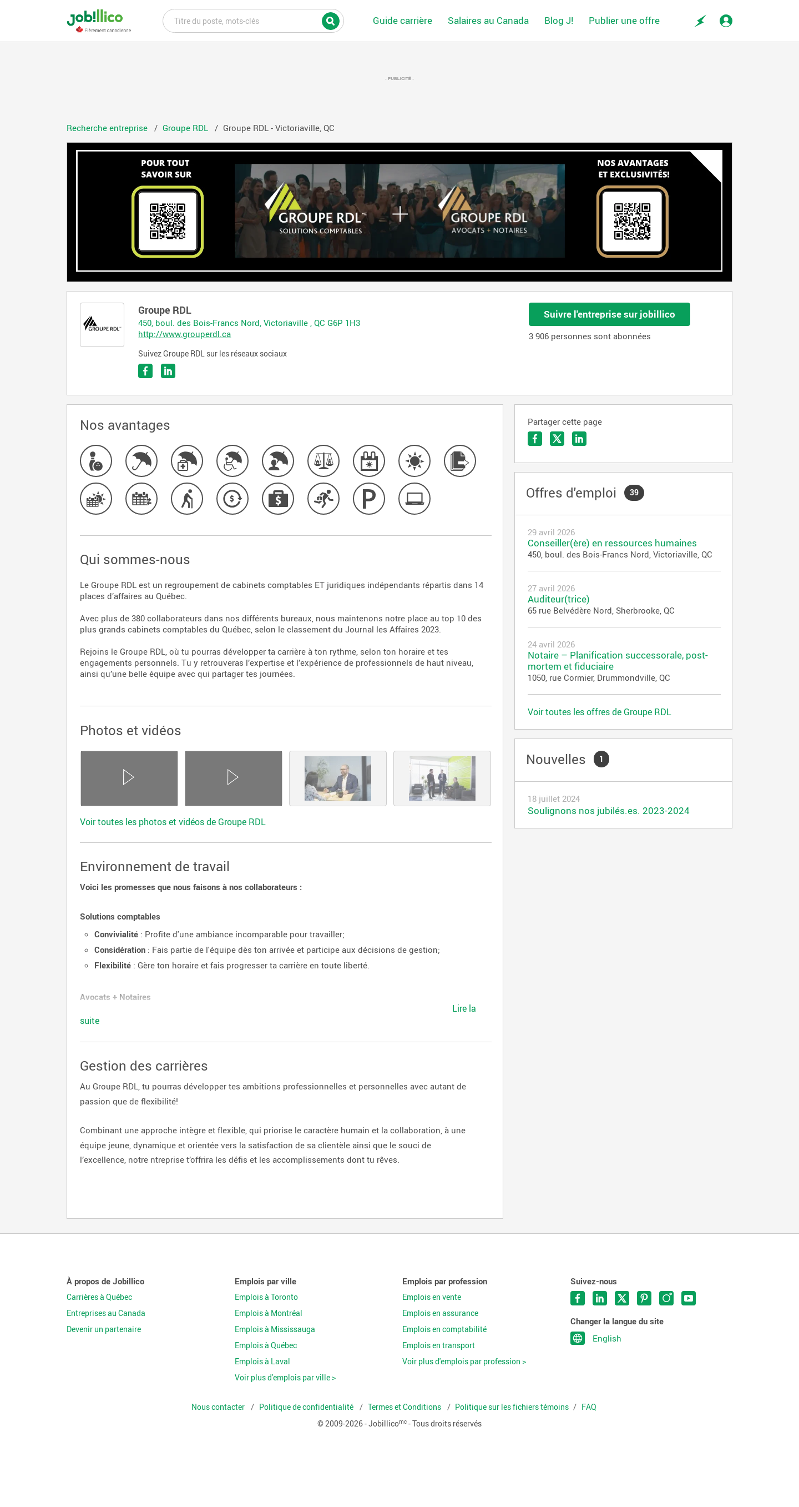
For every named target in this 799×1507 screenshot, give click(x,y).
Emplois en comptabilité (444, 1329)
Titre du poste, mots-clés (253, 20)
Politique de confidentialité (307, 1407)
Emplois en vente (431, 1297)
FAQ (588, 1407)
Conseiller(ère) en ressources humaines (612, 542)
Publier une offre (624, 20)
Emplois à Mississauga (275, 1329)
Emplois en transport (438, 1345)
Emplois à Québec (266, 1345)
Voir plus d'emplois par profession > (464, 1362)
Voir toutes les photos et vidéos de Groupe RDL (173, 822)
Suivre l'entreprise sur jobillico (609, 314)
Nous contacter (218, 1407)
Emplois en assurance (440, 1313)
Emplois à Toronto (266, 1297)
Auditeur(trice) (559, 598)
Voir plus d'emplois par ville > (285, 1378)
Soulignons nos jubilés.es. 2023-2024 (609, 810)
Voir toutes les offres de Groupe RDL (599, 712)
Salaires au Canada (488, 20)
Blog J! (558, 20)
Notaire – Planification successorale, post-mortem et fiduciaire (618, 660)
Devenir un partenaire (104, 1329)
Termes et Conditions (405, 1407)
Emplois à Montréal (268, 1313)
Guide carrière (402, 20)
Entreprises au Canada (106, 1313)
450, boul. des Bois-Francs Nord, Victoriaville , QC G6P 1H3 (249, 322)
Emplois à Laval (262, 1362)
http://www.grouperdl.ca (184, 333)
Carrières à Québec (99, 1297)
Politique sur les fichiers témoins (512, 1407)
